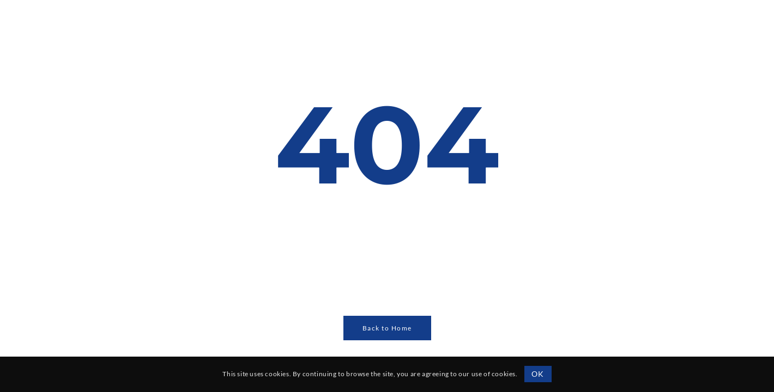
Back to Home (387, 328)
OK (537, 373)
